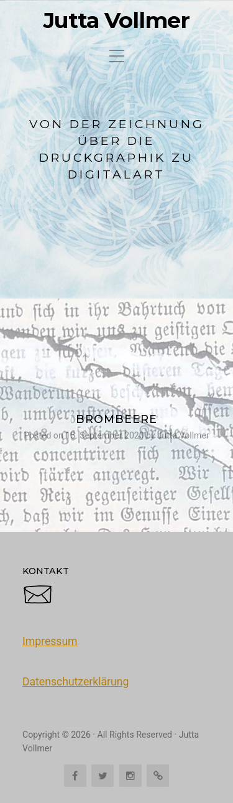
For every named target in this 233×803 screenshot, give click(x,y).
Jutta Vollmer (116, 20)
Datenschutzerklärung (75, 681)
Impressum (50, 641)
